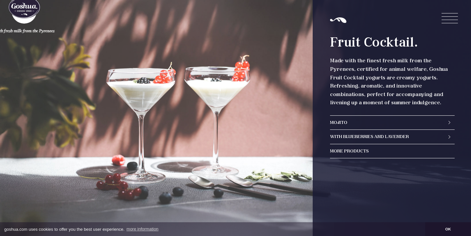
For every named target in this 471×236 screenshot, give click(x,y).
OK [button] (448, 229)
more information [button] (143, 228)
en (232, 6)
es (239, 6)
